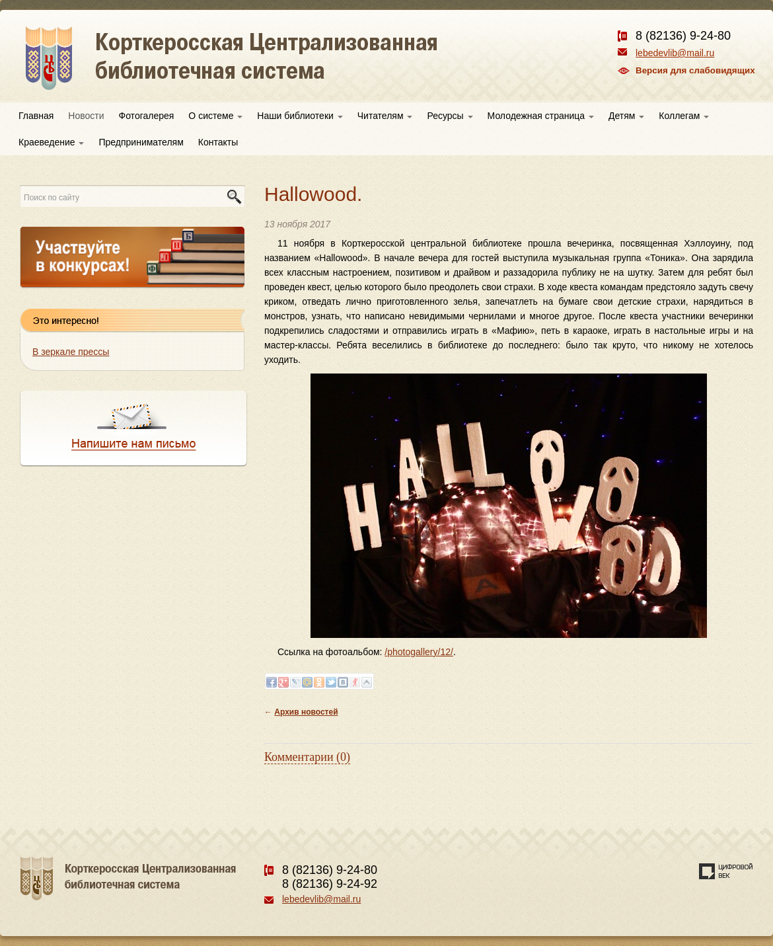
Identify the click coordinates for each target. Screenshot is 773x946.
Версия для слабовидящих (695, 70)
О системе (215, 115)
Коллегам (684, 115)
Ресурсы (449, 115)
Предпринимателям (140, 142)
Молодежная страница (541, 115)
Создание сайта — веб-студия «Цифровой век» (726, 871)
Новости (86, 115)
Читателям (385, 115)
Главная (36, 115)
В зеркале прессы (70, 351)
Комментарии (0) (307, 757)
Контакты (218, 142)
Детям (626, 115)
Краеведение (51, 142)
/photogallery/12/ (419, 652)
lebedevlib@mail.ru (675, 53)
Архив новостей (306, 712)
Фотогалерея (146, 115)
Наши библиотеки (299, 115)
